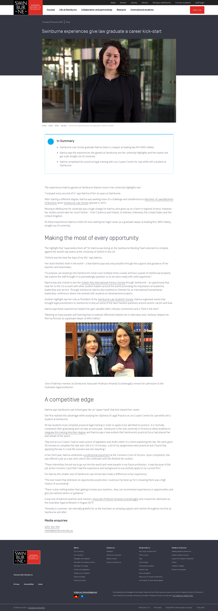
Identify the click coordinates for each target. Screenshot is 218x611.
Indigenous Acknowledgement (85, 592)
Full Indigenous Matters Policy (183, 595)
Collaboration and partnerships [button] (97, 10)
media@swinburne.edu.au (59, 530)
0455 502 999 (52, 527)
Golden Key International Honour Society (103, 282)
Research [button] (122, 10)
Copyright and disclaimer (36, 607)
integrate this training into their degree (65, 432)
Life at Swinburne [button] (68, 10)
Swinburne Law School (76, 203)
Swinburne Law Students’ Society (115, 299)
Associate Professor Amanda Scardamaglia (115, 499)
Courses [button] (51, 10)
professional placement (97, 455)
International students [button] (142, 10)
